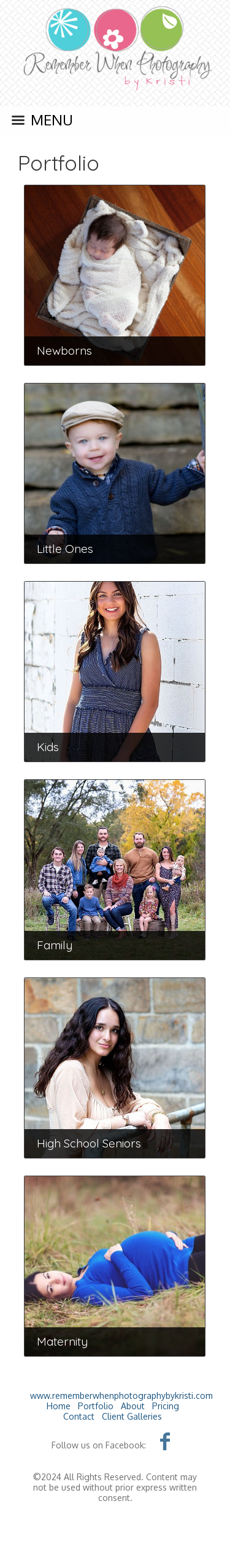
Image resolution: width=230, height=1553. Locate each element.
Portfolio (58, 163)
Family (54, 945)
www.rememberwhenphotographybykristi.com (121, 1395)
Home (59, 1406)
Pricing (165, 1406)
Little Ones (65, 548)
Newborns (64, 350)
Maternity (62, 1341)
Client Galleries (132, 1416)
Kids (48, 746)
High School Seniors (89, 1143)
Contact (78, 1416)
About (133, 1406)
